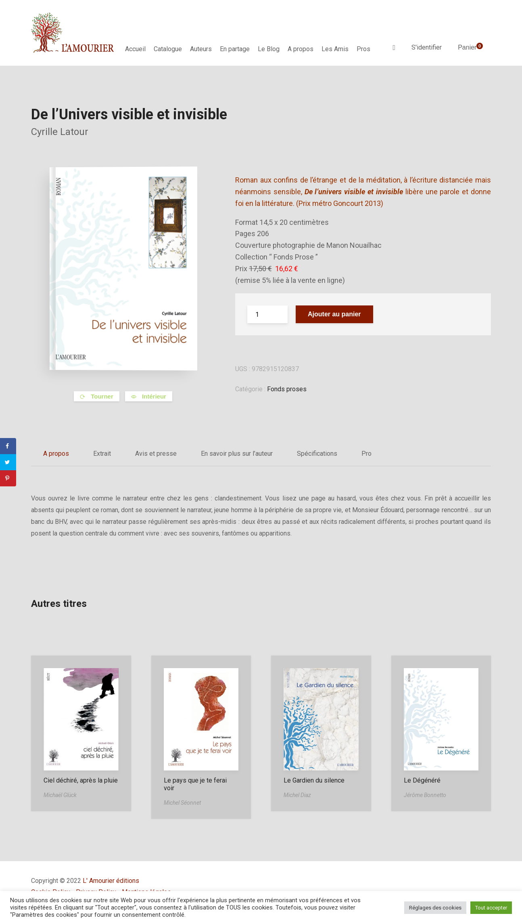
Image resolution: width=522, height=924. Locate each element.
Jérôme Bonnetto (425, 795)
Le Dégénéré (422, 780)
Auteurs (201, 49)
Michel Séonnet (182, 802)
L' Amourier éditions (111, 881)
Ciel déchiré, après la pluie (81, 780)
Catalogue (168, 49)
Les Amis (335, 49)
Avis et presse (156, 453)
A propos (300, 49)
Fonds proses (287, 389)
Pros (363, 49)
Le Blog (269, 49)
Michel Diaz (297, 795)
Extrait (102, 453)
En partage (235, 49)
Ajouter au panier (334, 314)
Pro (366, 453)
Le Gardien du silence (314, 780)
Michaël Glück (60, 795)
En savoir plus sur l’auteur (237, 453)
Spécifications (317, 453)
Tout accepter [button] (491, 908)
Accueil (135, 49)
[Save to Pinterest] (8, 478)
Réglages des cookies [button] (435, 908)
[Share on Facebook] (8, 446)
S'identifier (426, 47)
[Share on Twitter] (8, 462)
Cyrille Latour (59, 131)
